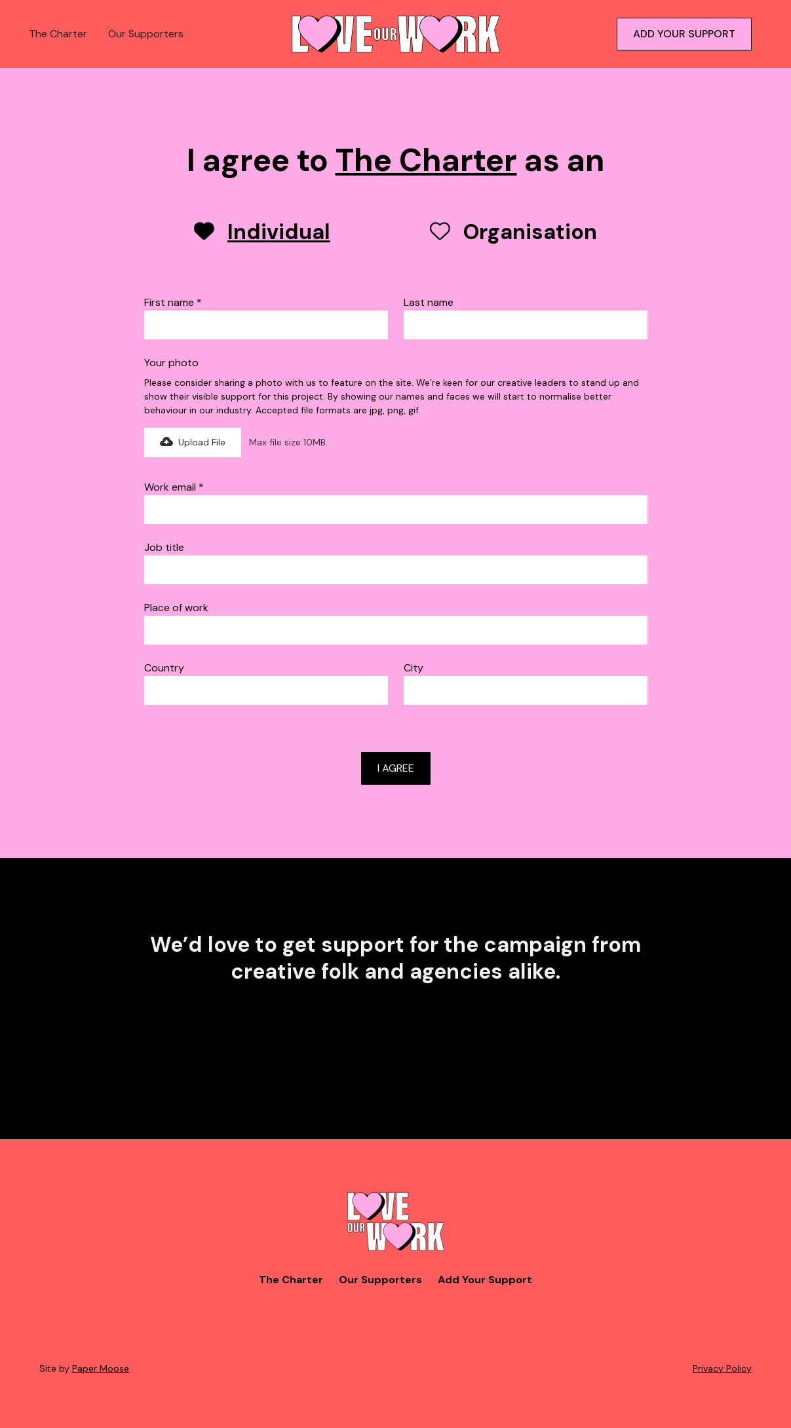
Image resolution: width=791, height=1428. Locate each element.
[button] (192, 442)
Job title (164, 547)
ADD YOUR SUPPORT (684, 34)
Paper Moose (100, 1368)
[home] (396, 34)
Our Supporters (145, 34)
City (413, 668)
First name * (173, 302)
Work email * (174, 487)
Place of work (176, 607)
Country (164, 668)
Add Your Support (485, 1280)
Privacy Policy (722, 1368)
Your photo (171, 362)
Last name (428, 302)
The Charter (58, 34)
